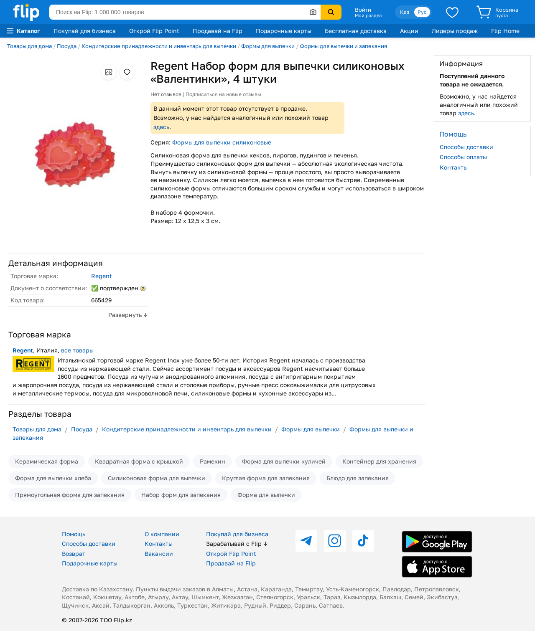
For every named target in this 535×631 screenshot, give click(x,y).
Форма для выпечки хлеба (53, 477)
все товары (77, 350)
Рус (422, 12)
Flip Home (505, 30)
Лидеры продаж (455, 30)
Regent (101, 275)
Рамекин (212, 461)
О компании (162, 533)
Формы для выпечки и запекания (343, 46)
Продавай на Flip (217, 30)
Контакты (454, 167)
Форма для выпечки (266, 494)
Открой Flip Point (154, 30)
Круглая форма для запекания (266, 477)
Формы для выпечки (268, 46)
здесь (161, 126)
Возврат (73, 553)
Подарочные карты (283, 30)
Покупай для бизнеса (85, 30)
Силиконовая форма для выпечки (156, 477)
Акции (409, 30)
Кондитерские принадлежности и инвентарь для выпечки (159, 46)
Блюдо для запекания (357, 477)
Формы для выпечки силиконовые (221, 142)
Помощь (73, 533)
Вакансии (159, 553)
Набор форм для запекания (181, 494)
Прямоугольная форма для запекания (70, 494)
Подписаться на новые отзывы (223, 94)
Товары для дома (29, 46)
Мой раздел (368, 15)
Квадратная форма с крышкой (139, 461)
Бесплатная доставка (356, 30)
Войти (363, 10)
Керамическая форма (46, 461)
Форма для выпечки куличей (284, 461)
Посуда (66, 46)
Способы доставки (466, 146)
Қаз (404, 12)
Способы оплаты (463, 156)
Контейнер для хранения (379, 461)
